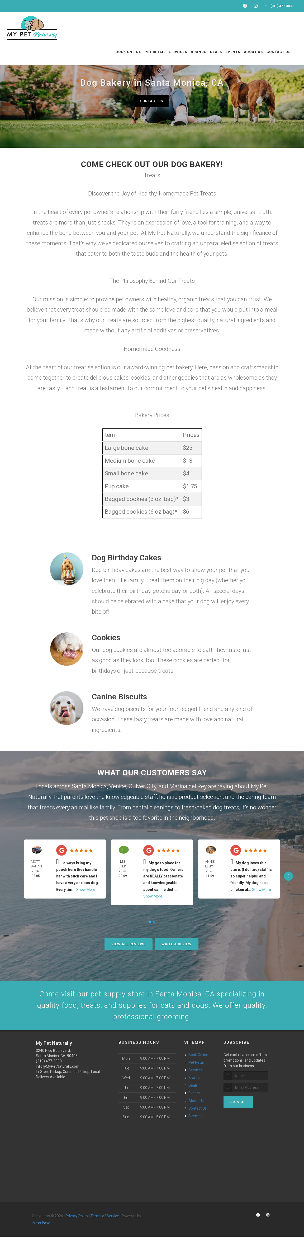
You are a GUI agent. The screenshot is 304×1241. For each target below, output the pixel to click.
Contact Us (151, 101)
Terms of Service (105, 1220)
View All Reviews (128, 944)
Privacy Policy (76, 1220)
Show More (85, 890)
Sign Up (238, 1106)
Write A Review (177, 944)
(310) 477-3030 (49, 1065)
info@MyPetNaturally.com (57, 1071)
